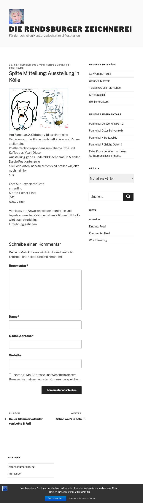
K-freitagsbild (97, 94)
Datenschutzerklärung (21, 466)
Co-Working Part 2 (100, 73)
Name (14, 316)
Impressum (14, 473)
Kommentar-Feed (99, 233)
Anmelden (95, 219)
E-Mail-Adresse (21, 336)
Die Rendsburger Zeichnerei (70, 29)
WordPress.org (98, 240)
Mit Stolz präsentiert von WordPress (29, 494)
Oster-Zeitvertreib (99, 80)
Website (15, 355)
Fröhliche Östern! (99, 101)
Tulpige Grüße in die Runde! (105, 87)
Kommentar (18, 266)
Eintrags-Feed (97, 226)
